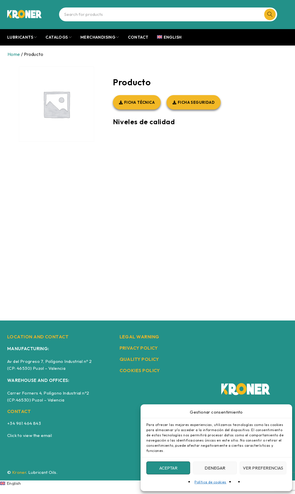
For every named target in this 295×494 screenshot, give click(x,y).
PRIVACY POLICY (139, 348)
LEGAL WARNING (139, 337)
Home (13, 54)
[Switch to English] (10, 482)
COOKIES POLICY (140, 370)
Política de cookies (210, 482)
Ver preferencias (263, 468)
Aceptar (168, 468)
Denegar (215, 468)
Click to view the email (29, 435)
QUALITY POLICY (139, 359)
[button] (137, 102)
